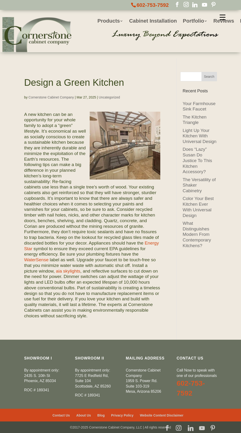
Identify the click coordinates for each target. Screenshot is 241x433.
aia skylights (68, 271)
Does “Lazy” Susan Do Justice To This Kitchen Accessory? (197, 160)
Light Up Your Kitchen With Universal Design (200, 136)
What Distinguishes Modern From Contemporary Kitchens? (197, 234)
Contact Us (61, 415)
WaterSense (36, 259)
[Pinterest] (213, 5)
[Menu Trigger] (222, 17)
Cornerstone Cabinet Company (51, 97)
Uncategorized (109, 97)
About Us (83, 415)
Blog (101, 415)
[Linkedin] (194, 5)
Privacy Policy (122, 415)
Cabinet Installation (153, 21)
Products (108, 21)
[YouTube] (204, 5)
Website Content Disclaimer (161, 415)
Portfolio (193, 21)
